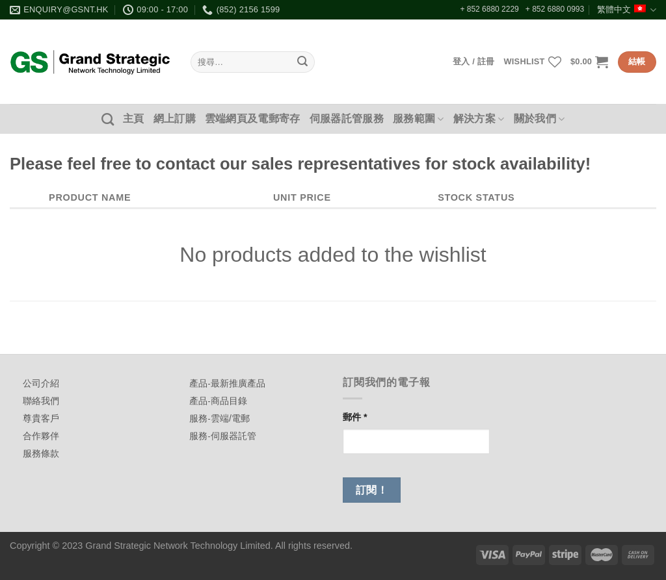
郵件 (355, 417)
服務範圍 (418, 119)
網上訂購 (174, 118)
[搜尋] (107, 119)
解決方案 (479, 119)
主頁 (133, 118)
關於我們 (539, 119)
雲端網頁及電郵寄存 (252, 118)
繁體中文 (626, 10)
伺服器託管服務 (347, 118)
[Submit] (302, 62)
